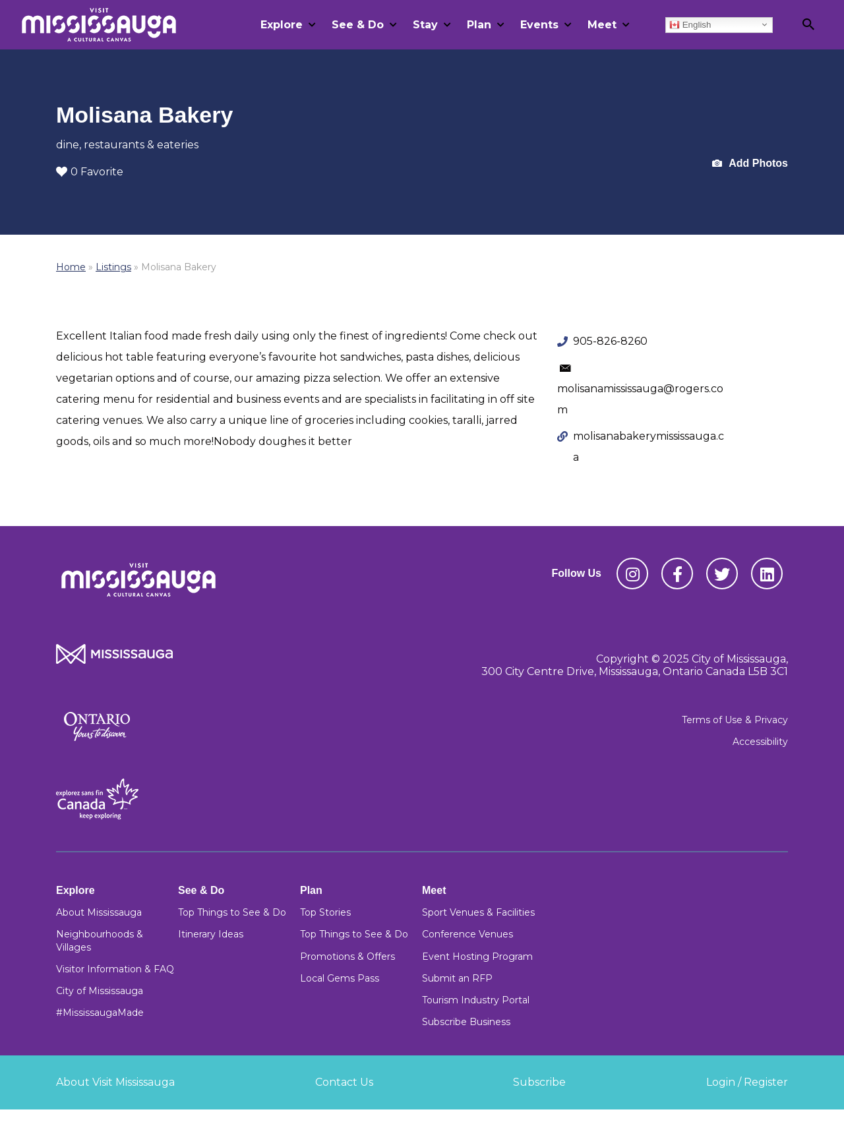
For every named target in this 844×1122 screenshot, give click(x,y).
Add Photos (750, 163)
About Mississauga (99, 912)
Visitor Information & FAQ (115, 969)
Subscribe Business (466, 1022)
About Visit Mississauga (115, 1082)
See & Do (358, 24)
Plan (479, 24)
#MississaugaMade (100, 1013)
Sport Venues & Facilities (478, 912)
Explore (281, 24)
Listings (113, 267)
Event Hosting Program (477, 956)
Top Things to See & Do (232, 912)
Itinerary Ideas (210, 934)
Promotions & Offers (347, 956)
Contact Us (344, 1082)
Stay (425, 24)
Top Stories (325, 912)
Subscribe (539, 1082)
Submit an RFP (457, 978)
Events (539, 24)
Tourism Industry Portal (475, 1000)
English (690, 24)
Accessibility (760, 742)
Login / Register (747, 1082)
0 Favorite (89, 171)
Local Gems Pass (339, 978)
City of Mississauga (99, 991)
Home (71, 267)
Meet (602, 24)
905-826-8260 (610, 341)
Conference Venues (467, 934)
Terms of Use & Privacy (735, 720)
